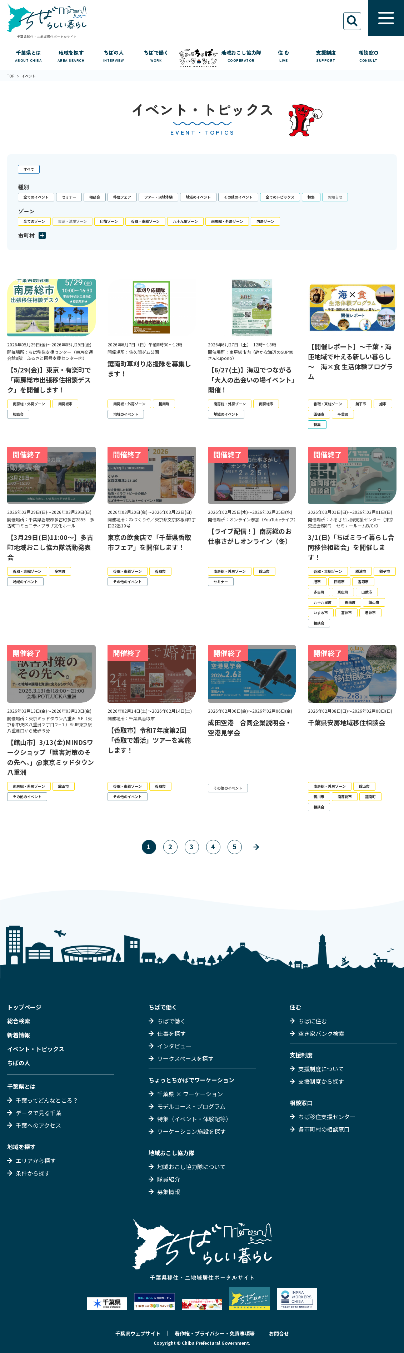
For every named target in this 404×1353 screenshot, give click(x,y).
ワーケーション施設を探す (191, 1131)
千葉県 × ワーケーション (190, 1093)
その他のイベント (238, 197)
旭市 (382, 403)
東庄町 (343, 592)
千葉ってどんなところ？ (47, 1100)
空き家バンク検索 (321, 1033)
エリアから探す (36, 1160)
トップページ (24, 1007)
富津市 (346, 612)
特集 (311, 197)
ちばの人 (18, 1062)
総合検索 (18, 1021)
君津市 (370, 612)
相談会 (94, 197)
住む (295, 1007)
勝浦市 (360, 571)
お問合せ (279, 1333)
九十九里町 (322, 602)
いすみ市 (321, 612)
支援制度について (321, 1068)
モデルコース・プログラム (191, 1106)
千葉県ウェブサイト (137, 1333)
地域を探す (21, 1146)
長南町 (350, 602)
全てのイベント (36, 197)
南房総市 (65, 403)
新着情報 (18, 1035)
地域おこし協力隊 (171, 1152)
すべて (29, 169)
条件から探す (33, 1173)
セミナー (69, 197)
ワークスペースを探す (185, 1058)
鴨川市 (319, 796)
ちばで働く (163, 1007)
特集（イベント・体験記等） (194, 1118)
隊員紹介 (168, 1179)
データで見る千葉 (38, 1112)
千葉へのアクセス (38, 1125)
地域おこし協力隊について (191, 1166)
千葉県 (343, 414)
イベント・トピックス (35, 1048)
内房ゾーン (265, 221)
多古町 (60, 571)
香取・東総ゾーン (145, 221)
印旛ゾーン (109, 221)
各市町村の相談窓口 (324, 1129)
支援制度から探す (321, 1081)
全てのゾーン (34, 221)
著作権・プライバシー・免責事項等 (215, 1333)
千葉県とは (21, 1086)
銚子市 (360, 403)
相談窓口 (301, 1102)
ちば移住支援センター (326, 1116)
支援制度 (301, 1055)
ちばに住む (312, 1021)
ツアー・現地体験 (158, 197)
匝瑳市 (319, 414)
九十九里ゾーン (185, 221)
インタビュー (174, 1046)
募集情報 (168, 1191)
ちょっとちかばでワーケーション (191, 1080)
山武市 (366, 592)
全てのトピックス (280, 197)
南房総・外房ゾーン (227, 221)
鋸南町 (164, 403)
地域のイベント (198, 197)
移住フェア (122, 197)
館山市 (264, 571)
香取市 (160, 571)
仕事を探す (171, 1033)
